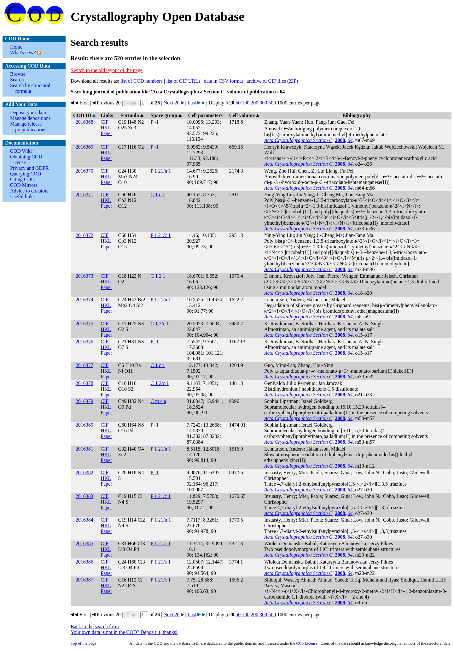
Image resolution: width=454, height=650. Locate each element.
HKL (106, 127)
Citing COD (22, 179)
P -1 (154, 122)
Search (17, 79)
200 (254, 102)
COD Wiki (21, 151)
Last (192, 102)
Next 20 (171, 102)
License (18, 162)
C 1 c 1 (157, 194)
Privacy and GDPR (29, 168)
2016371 (84, 194)
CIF (104, 122)
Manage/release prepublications (28, 126)
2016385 (84, 543)
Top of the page (83, 643)
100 (245, 102)
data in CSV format (223, 81)
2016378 (84, 383)
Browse (18, 74)
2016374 (84, 299)
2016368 (84, 122)
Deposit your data (28, 112)
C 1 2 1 (157, 276)
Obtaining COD (26, 156)
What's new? (23, 52)
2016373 (84, 276)
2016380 (84, 425)
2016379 (84, 401)
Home (16, 47)
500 (272, 102)
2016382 (84, 472)
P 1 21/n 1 (160, 171)
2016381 (84, 449)
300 (263, 102)
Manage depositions (30, 118)
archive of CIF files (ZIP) (272, 81)
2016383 (84, 496)
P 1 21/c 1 (160, 235)
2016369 (84, 147)
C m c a (158, 401)
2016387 (84, 579)
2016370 (84, 171)
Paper (106, 133)
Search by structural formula (30, 88)
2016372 (84, 235)
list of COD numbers (141, 81)
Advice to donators (29, 190)
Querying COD (25, 173)
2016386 (84, 561)
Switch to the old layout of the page (107, 70)
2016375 (84, 323)
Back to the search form (95, 626)
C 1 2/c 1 (159, 323)
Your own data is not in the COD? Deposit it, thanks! (124, 632)
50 (238, 102)
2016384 (84, 520)
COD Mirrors (24, 185)
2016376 (84, 341)
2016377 (84, 365)
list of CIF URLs (183, 81)
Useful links (22, 196)
